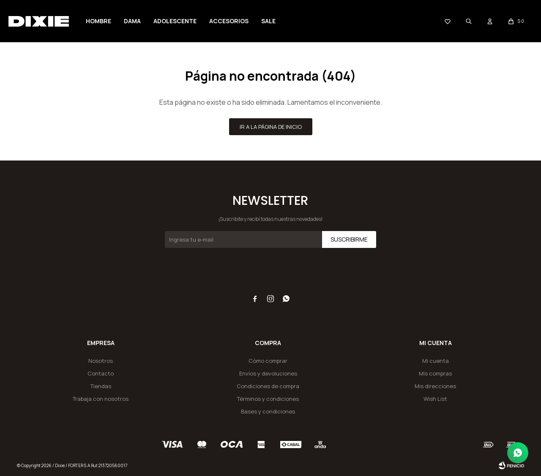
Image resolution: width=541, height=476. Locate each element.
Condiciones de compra (268, 386)
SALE (268, 21)
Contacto (100, 373)
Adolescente (175, 21)
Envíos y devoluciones (268, 373)
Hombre (98, 21)
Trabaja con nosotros (100, 399)
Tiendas (100, 386)
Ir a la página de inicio (271, 127)
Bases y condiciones (268, 411)
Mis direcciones (435, 386)
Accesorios (229, 21)
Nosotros (100, 360)
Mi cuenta (435, 360)
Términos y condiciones (268, 399)
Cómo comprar (268, 360)
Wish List (435, 399)
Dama (132, 21)
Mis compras (435, 373)
